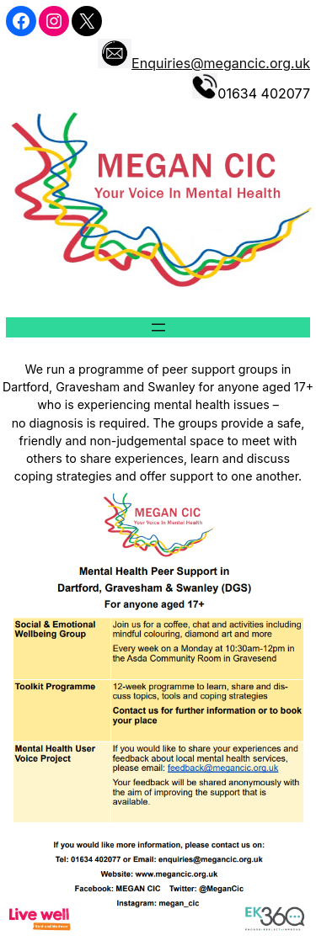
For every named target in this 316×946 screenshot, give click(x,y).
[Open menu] (158, 327)
